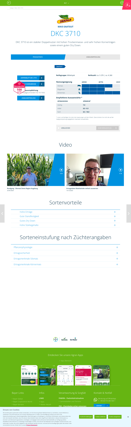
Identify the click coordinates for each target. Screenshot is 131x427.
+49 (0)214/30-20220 (107, 402)
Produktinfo (38, 57)
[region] (65, 417)
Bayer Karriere (18, 392)
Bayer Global (18, 387)
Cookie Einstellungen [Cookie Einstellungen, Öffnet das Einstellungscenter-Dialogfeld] (86, 417)
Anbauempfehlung (93, 57)
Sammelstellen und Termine (70, 389)
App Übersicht (66, 349)
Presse (15, 401)
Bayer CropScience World (22, 390)
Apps (42, 390)
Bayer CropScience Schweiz (23, 398)
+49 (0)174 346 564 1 (107, 389)
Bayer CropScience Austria (23, 395)
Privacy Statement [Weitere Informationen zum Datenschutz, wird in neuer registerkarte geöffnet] (31, 425)
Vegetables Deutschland (22, 404)
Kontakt (99, 394)
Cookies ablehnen (100, 417)
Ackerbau (44, 401)
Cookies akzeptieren (115, 417)
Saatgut (43, 404)
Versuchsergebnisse (28, 84)
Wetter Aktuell (45, 392)
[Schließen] (128, 417)
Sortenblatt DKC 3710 (29, 78)
